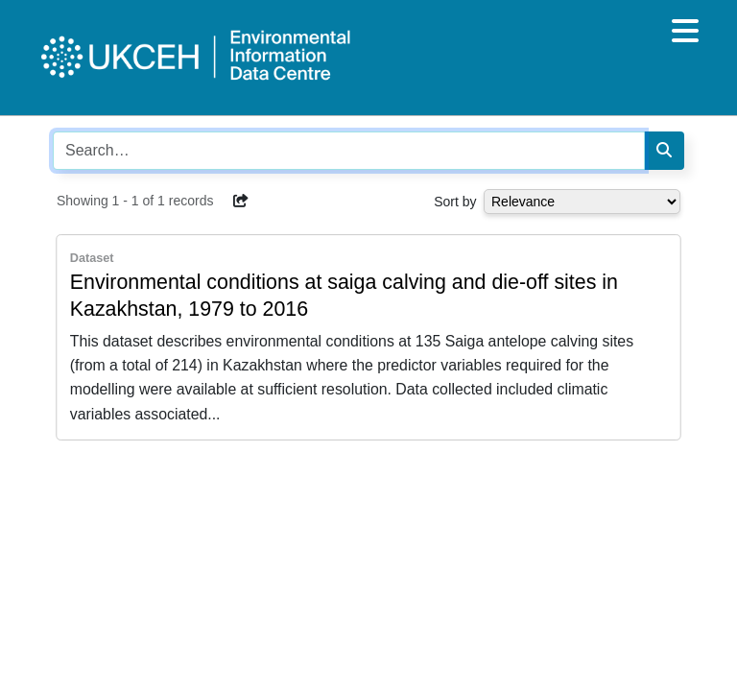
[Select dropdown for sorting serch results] (582, 201)
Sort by (455, 201)
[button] (241, 200)
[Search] (664, 150)
